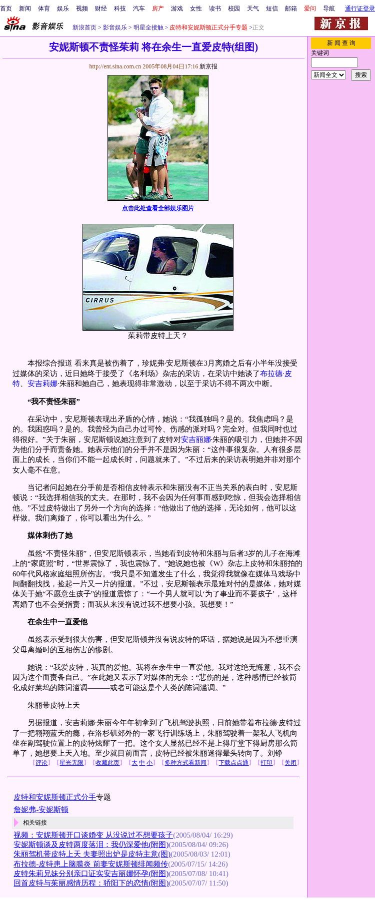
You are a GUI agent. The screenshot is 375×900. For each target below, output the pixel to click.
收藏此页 (108, 762)
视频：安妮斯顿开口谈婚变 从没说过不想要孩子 (93, 835)
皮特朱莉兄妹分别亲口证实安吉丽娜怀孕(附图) (91, 874)
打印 (266, 762)
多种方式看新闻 (185, 762)
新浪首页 (84, 27)
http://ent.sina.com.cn (115, 66)
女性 (196, 8)
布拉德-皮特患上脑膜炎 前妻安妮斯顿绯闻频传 (91, 864)
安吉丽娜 (196, 440)
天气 (253, 8)
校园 (234, 8)
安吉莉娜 (43, 384)
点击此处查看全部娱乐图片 (158, 208)
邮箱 (291, 8)
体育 (44, 8)
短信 (272, 8)
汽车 (139, 8)
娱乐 (63, 8)
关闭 (290, 762)
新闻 (25, 8)
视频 (82, 8)
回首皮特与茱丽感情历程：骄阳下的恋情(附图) (91, 883)
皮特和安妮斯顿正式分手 (55, 797)
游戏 (177, 8)
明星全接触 (148, 27)
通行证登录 (360, 8)
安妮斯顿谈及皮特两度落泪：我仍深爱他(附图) (91, 845)
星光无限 (72, 762)
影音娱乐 (115, 27)
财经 (101, 8)
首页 (6, 8)
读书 (215, 8)
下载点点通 (233, 762)
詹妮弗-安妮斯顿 (41, 810)
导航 (329, 8)
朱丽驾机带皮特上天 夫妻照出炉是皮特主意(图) (92, 854)
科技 (120, 8)
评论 (42, 762)
